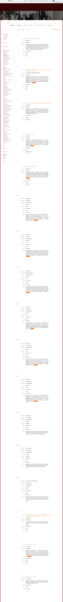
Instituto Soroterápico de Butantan (7, 74)
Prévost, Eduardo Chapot (6, 121)
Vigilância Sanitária (5, 72)
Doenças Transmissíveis (6, 59)
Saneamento (4, 94)
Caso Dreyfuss (5, 131)
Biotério (4, 130)
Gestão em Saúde (5, 88)
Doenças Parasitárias (6, 104)
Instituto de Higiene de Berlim (7, 114)
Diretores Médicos (5, 64)
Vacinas (4, 96)
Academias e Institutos (6, 58)
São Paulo (4, 156)
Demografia (4, 135)
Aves (3, 127)
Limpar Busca (12, 25)
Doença (4, 103)
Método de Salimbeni (6, 118)
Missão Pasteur (5, 84)
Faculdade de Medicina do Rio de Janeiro (7, 69)
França (4, 141)
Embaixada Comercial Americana (7, 105)
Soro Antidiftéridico (5, 95)
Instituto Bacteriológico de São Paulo (8, 73)
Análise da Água (5, 99)
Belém (4, 155)
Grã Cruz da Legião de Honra (7, 110)
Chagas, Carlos (5, 132)
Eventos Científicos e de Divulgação (7, 79)
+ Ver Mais (33, 82)
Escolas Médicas (5, 87)
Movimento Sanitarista (6, 117)
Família (4, 80)
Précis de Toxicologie (6, 92)
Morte (4, 116)
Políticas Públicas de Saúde (6, 120)
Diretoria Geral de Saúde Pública (7, 57)
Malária (4, 65)
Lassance (4, 157)
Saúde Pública (5, 61)
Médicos (4, 53)
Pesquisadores (5, 52)
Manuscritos (4, 39)
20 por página (28, 29)
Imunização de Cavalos (6, 81)
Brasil (11, 0)
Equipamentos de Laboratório (7, 106)
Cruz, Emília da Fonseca (6, 134)
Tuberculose (4, 62)
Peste (4, 49)
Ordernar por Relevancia (21, 29)
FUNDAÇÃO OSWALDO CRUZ (58, 2)
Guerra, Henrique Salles (6, 142)
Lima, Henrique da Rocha (6, 115)
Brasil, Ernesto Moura (6, 100)
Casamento (4, 85)
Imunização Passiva (5, 60)
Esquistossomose (5, 107)
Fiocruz (3, 2)
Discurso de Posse (5, 102)
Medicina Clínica (5, 83)
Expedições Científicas (6, 109)
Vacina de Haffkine (5, 122)
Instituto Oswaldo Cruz (6, 51)
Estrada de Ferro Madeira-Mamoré (7, 108)
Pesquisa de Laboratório (6, 70)
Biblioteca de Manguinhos (6, 129)
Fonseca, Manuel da (5, 140)
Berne (4, 128)
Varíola (4, 97)
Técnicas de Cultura (5, 71)
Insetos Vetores (5, 82)
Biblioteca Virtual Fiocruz (27, 7)
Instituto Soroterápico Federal (7, 50)
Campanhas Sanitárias (6, 63)
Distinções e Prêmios (6, 86)
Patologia (4, 119)
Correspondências (5, 37)
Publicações (4, 38)
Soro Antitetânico (5, 75)
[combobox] (31, 23)
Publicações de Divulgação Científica (8, 93)
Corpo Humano (5, 133)
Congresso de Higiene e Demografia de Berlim (8, 101)
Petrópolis (4, 158)
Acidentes (4, 98)
